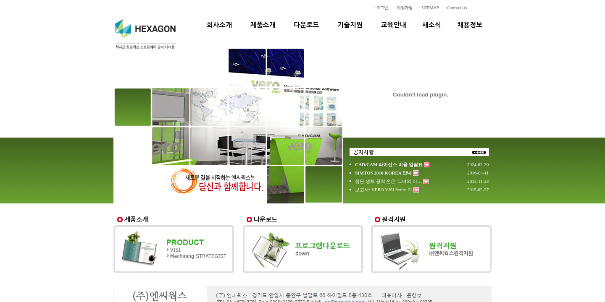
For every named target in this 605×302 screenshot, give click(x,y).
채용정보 (469, 25)
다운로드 (306, 25)
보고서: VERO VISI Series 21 (383, 189)
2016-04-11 (478, 172)
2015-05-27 (478, 189)
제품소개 (262, 25)
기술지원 (350, 25)
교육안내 (393, 25)
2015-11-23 (478, 181)
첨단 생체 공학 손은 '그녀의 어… (388, 181)
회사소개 (219, 25)
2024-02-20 (478, 164)
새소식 (431, 25)
